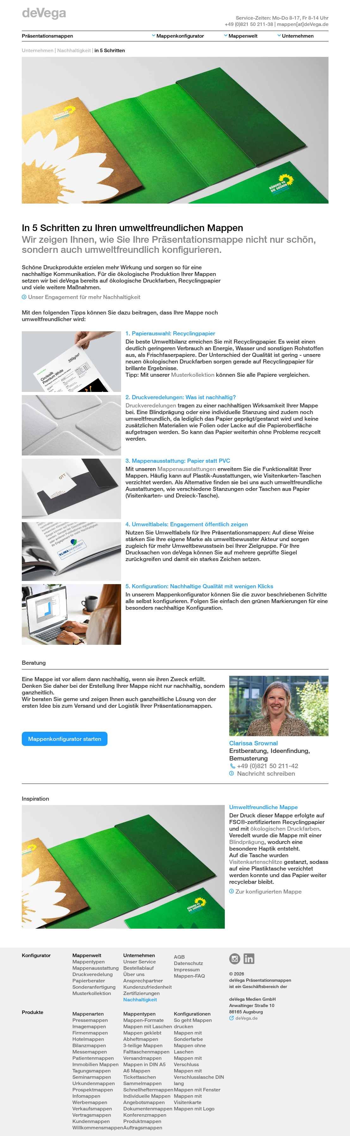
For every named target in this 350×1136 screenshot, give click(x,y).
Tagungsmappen (91, 1071)
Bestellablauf (138, 968)
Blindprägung (246, 841)
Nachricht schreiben (266, 773)
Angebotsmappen (144, 1102)
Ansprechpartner (143, 981)
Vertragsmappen (91, 1115)
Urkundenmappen (93, 1083)
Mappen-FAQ (189, 976)
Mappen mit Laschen (147, 1026)
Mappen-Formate (143, 1020)
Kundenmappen (91, 1121)
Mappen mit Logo (194, 1109)
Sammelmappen (142, 1083)
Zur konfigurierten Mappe (269, 891)
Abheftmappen (140, 1039)
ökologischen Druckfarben (284, 828)
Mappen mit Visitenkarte (188, 1099)
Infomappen (86, 1096)
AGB (179, 957)
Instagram (234, 958)
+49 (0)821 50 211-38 (249, 24)
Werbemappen (89, 1102)
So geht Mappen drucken (193, 1023)
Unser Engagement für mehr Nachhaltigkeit (84, 296)
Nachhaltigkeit (74, 50)
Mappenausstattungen (186, 468)
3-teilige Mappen (143, 1045)
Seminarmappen (91, 1077)
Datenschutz (188, 963)
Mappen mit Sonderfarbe (188, 1036)
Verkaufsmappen (92, 1109)
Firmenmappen (90, 1033)
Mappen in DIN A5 (144, 1064)
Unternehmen (298, 36)
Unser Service (139, 962)
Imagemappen (89, 1026)
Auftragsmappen (142, 1128)
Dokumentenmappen (147, 1109)
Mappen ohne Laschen (190, 1048)
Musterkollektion (192, 374)
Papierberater (88, 981)
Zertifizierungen (141, 993)
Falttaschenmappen (146, 1052)
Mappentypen (88, 962)
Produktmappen (142, 1121)
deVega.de (247, 1018)
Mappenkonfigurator (180, 36)
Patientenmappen (93, 1058)
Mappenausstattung (95, 968)
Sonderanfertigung (93, 987)
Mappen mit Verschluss (188, 1061)
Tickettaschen (139, 1077)
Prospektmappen (92, 1090)
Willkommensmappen (97, 1128)
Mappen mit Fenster (197, 1090)
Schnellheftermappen (148, 1090)
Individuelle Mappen (146, 1096)
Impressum (187, 970)
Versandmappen (142, 1058)
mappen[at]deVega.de (303, 24)
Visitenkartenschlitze (255, 861)
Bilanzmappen (89, 1045)
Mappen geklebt (142, 1033)
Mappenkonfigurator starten (64, 738)
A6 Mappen (136, 1071)
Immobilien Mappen (95, 1064)
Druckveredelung (92, 974)
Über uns (133, 974)
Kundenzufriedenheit (147, 987)
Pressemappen (90, 1020)
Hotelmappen (88, 1039)
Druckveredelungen (151, 405)
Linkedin (249, 958)
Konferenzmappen (144, 1115)
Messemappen (89, 1052)
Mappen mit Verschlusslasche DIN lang (199, 1077)
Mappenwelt (243, 36)
